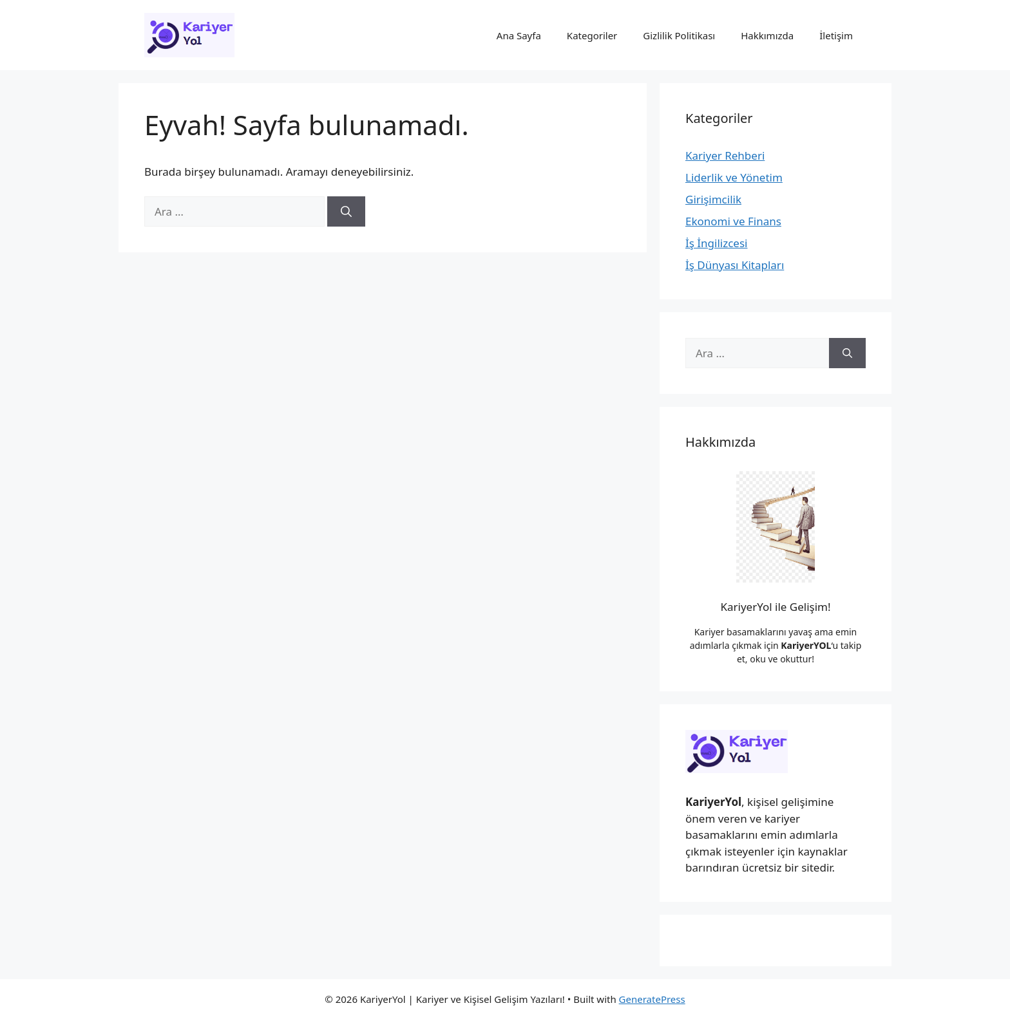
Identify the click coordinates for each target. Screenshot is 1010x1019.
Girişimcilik (713, 199)
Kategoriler (592, 35)
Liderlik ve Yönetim (734, 177)
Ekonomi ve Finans (733, 221)
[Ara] (346, 211)
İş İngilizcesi (716, 243)
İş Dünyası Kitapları (734, 264)
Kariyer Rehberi (725, 155)
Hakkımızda (767, 35)
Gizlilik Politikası (679, 35)
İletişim (836, 35)
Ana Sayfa (519, 35)
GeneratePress (652, 999)
